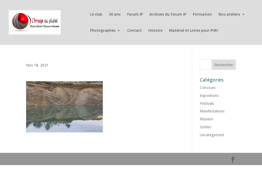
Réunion (206, 119)
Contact (134, 31)
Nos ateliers (229, 15)
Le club (96, 15)
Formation (202, 15)
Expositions (209, 95)
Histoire (155, 31)
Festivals (207, 103)
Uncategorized (212, 134)
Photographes (102, 31)
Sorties (205, 126)
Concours (208, 87)
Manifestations (212, 111)
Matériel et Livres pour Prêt (193, 31)
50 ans (115, 15)
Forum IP (135, 15)
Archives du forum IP (167, 15)
